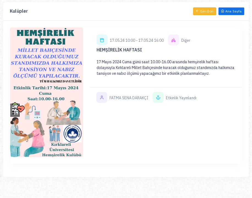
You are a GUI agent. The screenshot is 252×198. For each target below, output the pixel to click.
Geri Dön (205, 11)
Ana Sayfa (231, 11)
